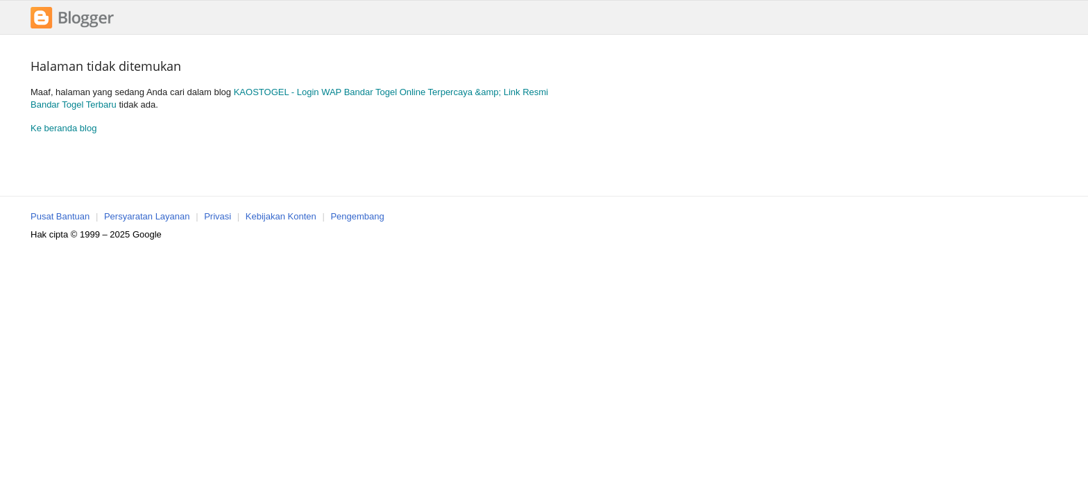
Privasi (217, 216)
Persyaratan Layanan (147, 216)
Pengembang (357, 216)
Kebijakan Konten (281, 216)
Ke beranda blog (63, 128)
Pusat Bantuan (60, 216)
